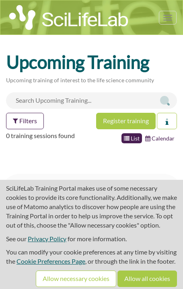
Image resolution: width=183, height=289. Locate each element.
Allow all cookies (147, 278)
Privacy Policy (47, 238)
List (132, 138)
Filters (25, 120)
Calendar (160, 138)
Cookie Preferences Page (50, 261)
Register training (126, 120)
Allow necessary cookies (76, 278)
